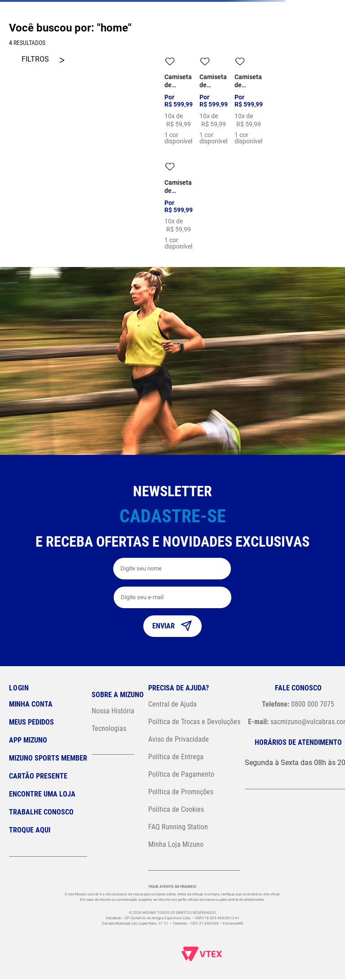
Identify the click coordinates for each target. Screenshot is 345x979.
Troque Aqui (29, 830)
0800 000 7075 (298, 704)
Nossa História (113, 711)
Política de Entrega (175, 756)
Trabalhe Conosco (41, 812)
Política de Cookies (176, 809)
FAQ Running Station (178, 827)
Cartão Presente (38, 776)
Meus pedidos (31, 722)
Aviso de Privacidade (178, 739)
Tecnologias (109, 728)
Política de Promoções (180, 792)
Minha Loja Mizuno (175, 844)
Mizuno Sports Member (48, 758)
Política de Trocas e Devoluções (194, 721)
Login (19, 688)
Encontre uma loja (42, 794)
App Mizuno (28, 740)
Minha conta (31, 704)
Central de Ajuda (172, 704)
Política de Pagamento (181, 774)
